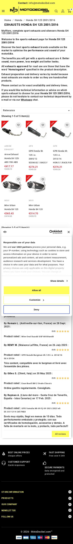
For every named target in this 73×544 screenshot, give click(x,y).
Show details (57, 281)
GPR (31, 146)
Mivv (6, 200)
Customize (36, 300)
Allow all (36, 290)
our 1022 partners (22, 247)
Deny (36, 309)
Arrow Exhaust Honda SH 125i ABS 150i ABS (11, 158)
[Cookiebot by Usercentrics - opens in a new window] (49, 232)
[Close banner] (69, 232)
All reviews (60, 434)
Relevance (37, 110)
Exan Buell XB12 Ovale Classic (36, 383)
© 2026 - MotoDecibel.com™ (36, 531)
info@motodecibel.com (42, 3)
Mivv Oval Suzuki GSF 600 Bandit (37, 336)
